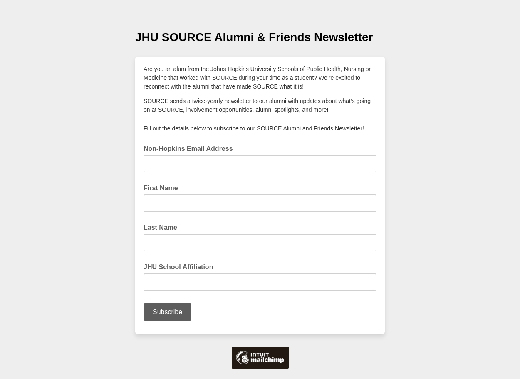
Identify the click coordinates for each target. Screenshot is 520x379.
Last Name (160, 227)
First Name (161, 188)
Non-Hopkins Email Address (191, 148)
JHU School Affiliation (178, 267)
